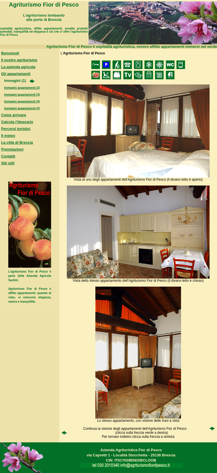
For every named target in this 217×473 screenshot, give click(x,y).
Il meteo (8, 135)
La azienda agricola (18, 67)
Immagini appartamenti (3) (22, 94)
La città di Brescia (17, 142)
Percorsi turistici (16, 129)
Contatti (8, 156)
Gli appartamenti (16, 74)
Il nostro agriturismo (19, 60)
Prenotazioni (12, 149)
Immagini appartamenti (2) (22, 87)
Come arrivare (13, 115)
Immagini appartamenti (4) (22, 101)
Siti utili (8, 163)
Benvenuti (10, 53)
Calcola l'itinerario (17, 122)
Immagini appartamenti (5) (22, 108)
